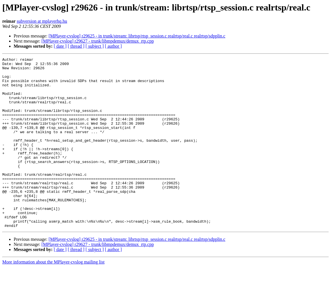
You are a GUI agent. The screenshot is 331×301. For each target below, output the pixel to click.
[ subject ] (95, 46)
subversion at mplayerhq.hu (42, 21)
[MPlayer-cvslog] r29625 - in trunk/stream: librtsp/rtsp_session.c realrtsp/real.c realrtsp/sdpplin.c (137, 36)
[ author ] (113, 46)
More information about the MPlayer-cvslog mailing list (53, 296)
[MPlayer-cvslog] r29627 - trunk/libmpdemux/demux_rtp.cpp (98, 41)
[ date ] (60, 46)
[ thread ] (76, 46)
